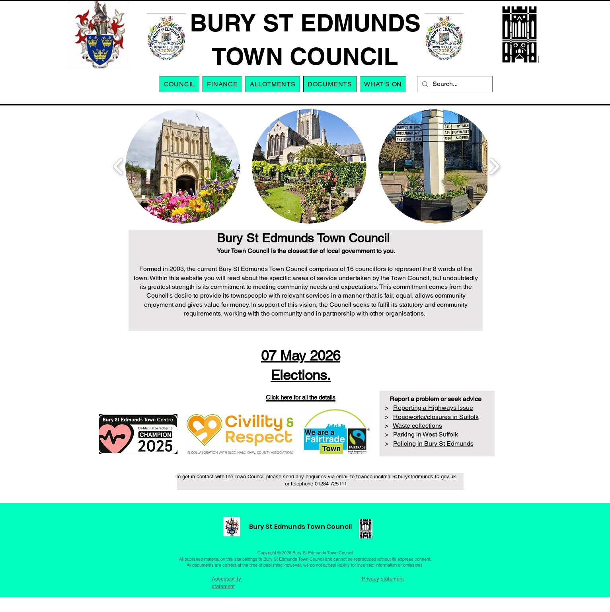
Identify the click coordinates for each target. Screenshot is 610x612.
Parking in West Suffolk (425, 434)
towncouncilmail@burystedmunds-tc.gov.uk (406, 476)
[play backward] (118, 166)
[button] (273, 84)
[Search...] (454, 84)
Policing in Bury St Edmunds (433, 443)
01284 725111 (331, 484)
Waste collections (417, 425)
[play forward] (494, 166)
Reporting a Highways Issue (433, 407)
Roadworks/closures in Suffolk (436, 417)
